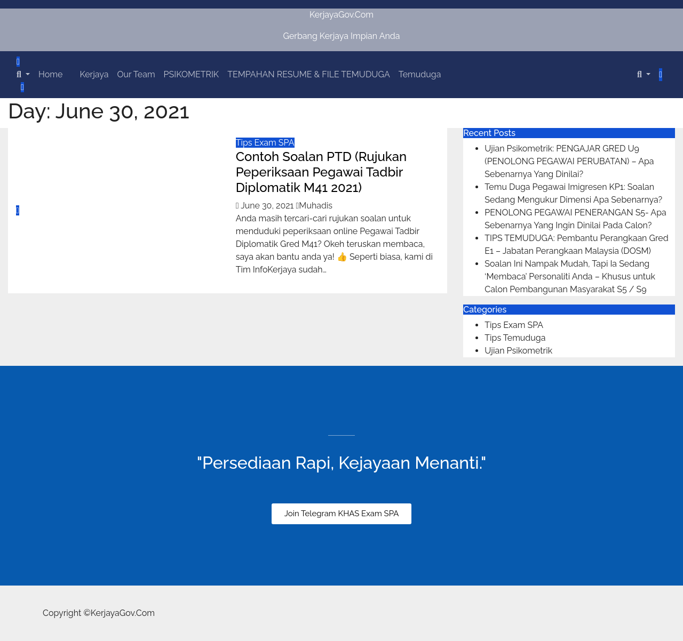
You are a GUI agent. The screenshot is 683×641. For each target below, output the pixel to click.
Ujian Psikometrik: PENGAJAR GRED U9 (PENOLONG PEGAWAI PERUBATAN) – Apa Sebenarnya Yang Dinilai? (569, 161)
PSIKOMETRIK (191, 74)
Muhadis (314, 206)
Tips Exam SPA (265, 143)
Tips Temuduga (515, 338)
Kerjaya (94, 74)
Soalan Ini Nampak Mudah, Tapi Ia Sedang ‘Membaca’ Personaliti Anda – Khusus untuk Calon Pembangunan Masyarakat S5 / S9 (570, 276)
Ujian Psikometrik (518, 351)
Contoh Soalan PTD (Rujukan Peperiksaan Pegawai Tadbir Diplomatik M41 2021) (321, 172)
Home (50, 74)
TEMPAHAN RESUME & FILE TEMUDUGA (308, 74)
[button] (23, 74)
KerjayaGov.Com (341, 15)
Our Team (136, 74)
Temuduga (420, 74)
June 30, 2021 (268, 206)
